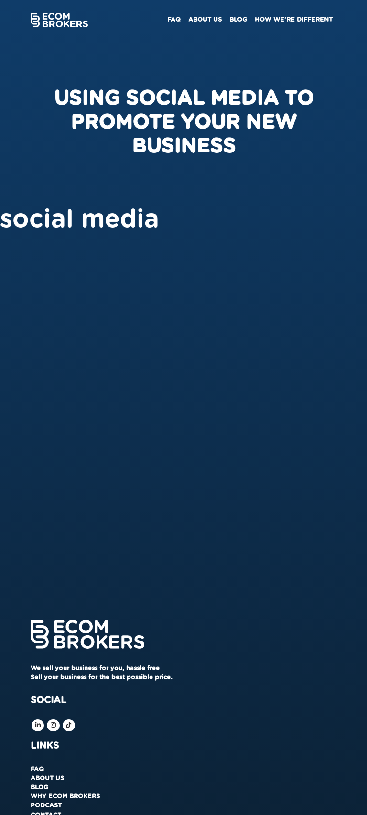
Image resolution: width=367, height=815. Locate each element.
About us (205, 20)
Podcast (46, 806)
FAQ (174, 20)
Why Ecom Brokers (65, 796)
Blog (238, 20)
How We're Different (294, 20)
